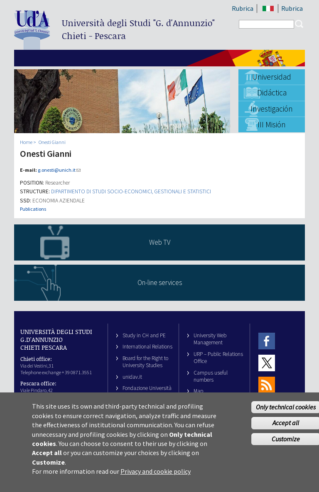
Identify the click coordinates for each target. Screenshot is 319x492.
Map (199, 391)
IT (268, 8)
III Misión (272, 124)
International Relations (147, 346)
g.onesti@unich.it (59, 170)
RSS (266, 385)
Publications (33, 209)
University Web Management (210, 339)
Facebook (266, 341)
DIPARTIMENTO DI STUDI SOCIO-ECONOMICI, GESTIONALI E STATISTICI (131, 191)
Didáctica (272, 92)
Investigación (271, 109)
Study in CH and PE (144, 335)
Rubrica (242, 8)
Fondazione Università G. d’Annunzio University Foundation (147, 395)
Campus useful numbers (211, 376)
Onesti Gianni (52, 142)
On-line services (159, 282)
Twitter (266, 363)
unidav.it (132, 376)
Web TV (159, 242)
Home (26, 142)
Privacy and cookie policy (155, 479)
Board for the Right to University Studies (145, 362)
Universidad (271, 77)
